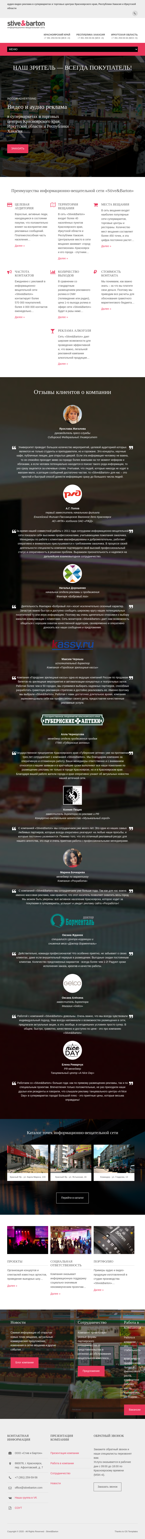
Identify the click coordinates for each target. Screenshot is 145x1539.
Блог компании (21, 1398)
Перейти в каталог (72, 1230)
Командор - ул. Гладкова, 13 (117, 1212)
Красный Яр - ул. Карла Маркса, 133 (28, 1212)
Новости (57, 1479)
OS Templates (131, 1529)
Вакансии (114, 1402)
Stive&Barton (52, 1529)
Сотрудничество (62, 1469)
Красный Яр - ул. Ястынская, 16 (72, 1212)
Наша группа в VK (26, 1494)
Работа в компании (64, 1459)
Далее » (20, 257)
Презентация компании (66, 1449)
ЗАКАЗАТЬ (17, 157)
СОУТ (18, 1504)
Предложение (68, 1398)
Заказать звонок (111, 1483)
